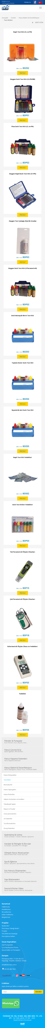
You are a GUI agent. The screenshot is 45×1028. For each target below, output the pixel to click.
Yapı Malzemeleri (22, 880)
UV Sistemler (8, 819)
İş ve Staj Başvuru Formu (10, 947)
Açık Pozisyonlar (7, 945)
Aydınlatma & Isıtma (22, 835)
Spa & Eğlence (22, 862)
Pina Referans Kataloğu (9, 934)
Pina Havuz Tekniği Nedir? (10, 928)
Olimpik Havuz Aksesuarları (22, 853)
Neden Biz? (5, 926)
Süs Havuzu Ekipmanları (22, 871)
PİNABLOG (27, 2)
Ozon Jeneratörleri (10, 814)
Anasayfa (5, 18)
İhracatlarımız (6, 912)
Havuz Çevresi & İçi (22, 751)
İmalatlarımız (6, 909)
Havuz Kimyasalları (10, 775)
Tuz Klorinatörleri (9, 823)
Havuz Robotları (9, 794)
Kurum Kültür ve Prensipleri (11, 950)
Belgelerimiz (6, 1)
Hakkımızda (6, 907)
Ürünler (13, 18)
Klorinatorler (8, 785)
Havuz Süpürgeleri (10, 790)
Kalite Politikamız (7, 915)
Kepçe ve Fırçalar (9, 809)
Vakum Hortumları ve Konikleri (14, 799)
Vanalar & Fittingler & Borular (22, 844)
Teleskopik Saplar (10, 804)
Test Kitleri (8, 20)
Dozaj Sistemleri (9, 828)
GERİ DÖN (39, 22)
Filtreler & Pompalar (22, 742)
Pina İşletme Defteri (8, 936)
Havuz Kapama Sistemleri (22, 759)
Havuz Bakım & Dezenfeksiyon (29, 18)
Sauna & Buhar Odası (22, 889)
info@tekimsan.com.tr (9, 965)
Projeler (4, 931)
